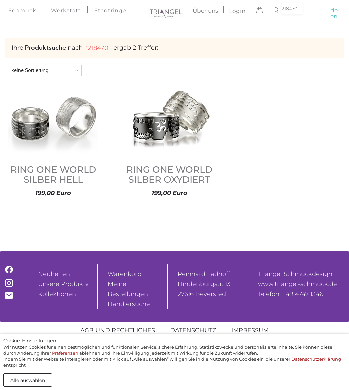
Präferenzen (65, 353)
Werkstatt (66, 10)
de (334, 10)
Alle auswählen (27, 380)
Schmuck (22, 10)
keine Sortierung (30, 70)
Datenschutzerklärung (316, 359)
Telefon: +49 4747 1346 (290, 294)
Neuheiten (54, 274)
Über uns (205, 11)
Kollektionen (57, 294)
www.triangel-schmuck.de (297, 284)
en (333, 16)
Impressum (250, 330)
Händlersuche (129, 304)
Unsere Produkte (63, 284)
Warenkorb (124, 274)
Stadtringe (110, 10)
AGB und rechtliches (117, 330)
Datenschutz (193, 330)
